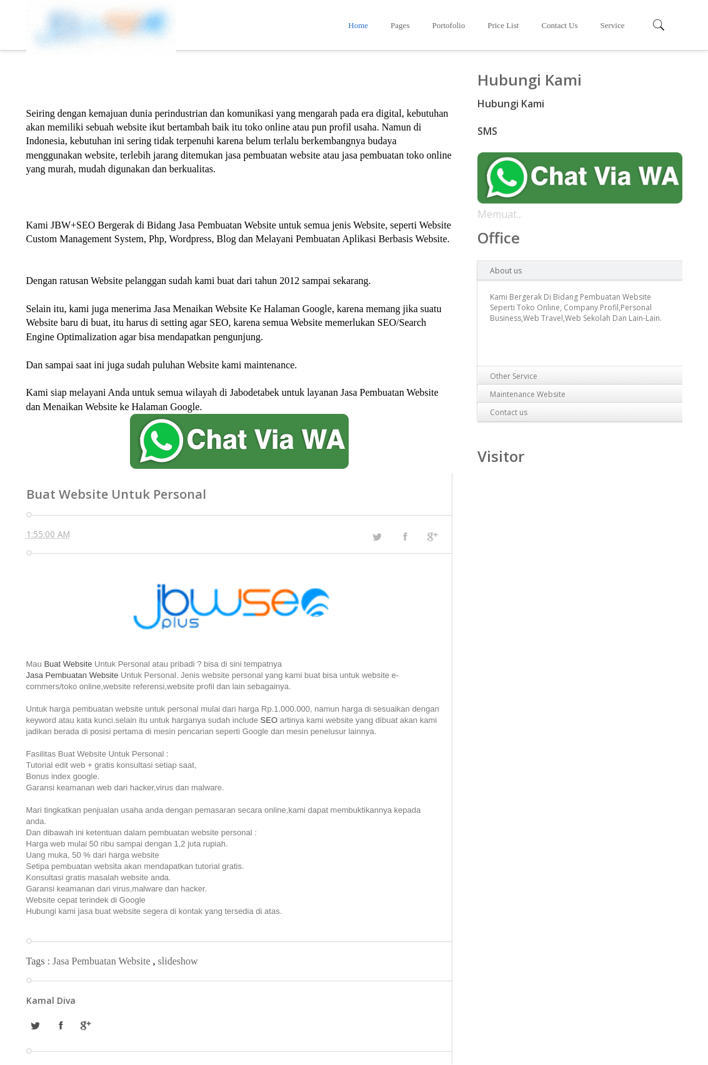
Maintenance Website (528, 394)
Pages (400, 25)
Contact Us (559, 25)
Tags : (39, 961)
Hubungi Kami (510, 103)
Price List (503, 25)
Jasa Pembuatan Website (72, 675)
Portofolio (448, 25)
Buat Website (69, 664)
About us (506, 270)
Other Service (513, 376)
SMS (487, 131)
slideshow (178, 961)
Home (358, 25)
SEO (269, 720)
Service (613, 25)
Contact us (508, 412)
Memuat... (499, 214)
